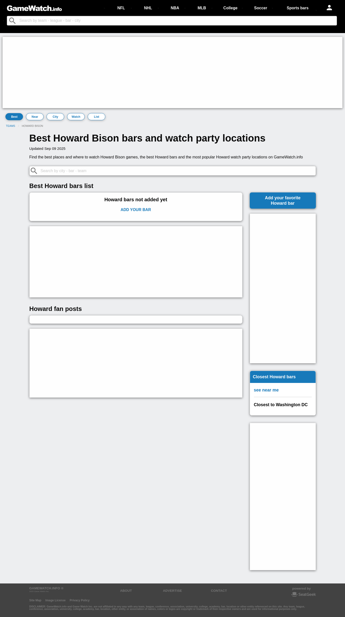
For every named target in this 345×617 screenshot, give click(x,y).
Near (35, 117)
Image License (55, 600)
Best (14, 117)
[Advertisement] (151, 72)
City (55, 117)
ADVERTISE (172, 591)
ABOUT (126, 591)
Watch (76, 117)
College (230, 8)
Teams (10, 125)
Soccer (260, 8)
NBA (175, 8)
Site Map (35, 600)
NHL (148, 8)
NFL (121, 8)
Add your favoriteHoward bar (283, 200)
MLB (202, 8)
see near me (266, 390)
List (96, 117)
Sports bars (298, 8)
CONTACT (219, 591)
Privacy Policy (79, 600)
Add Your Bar (135, 210)
